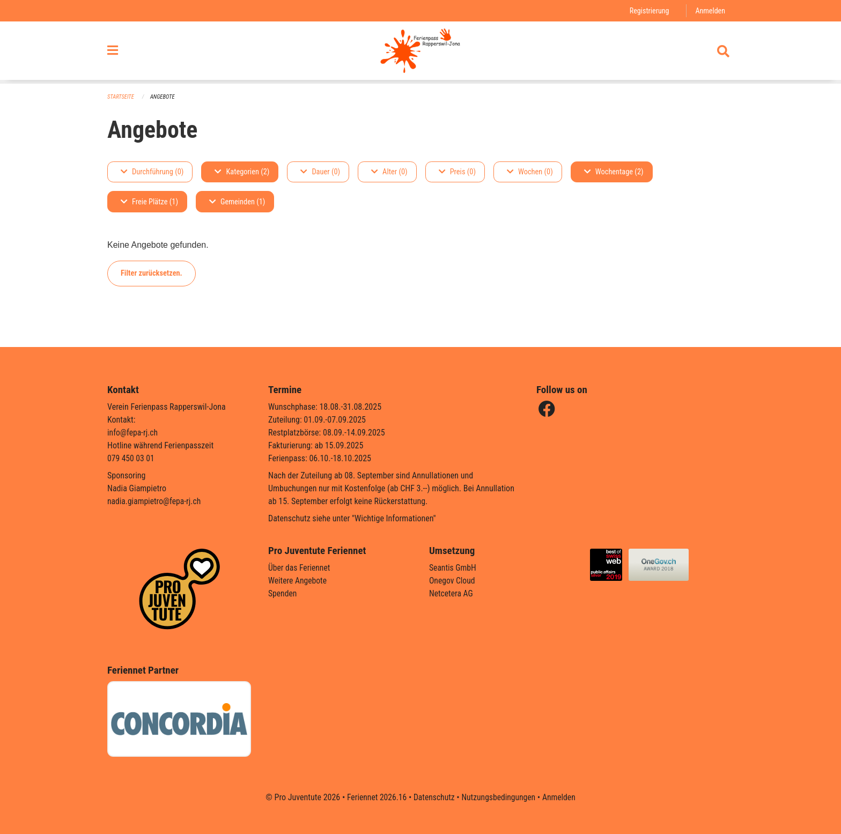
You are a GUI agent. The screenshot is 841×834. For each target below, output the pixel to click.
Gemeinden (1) (237, 201)
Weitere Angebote (298, 580)
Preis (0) (457, 171)
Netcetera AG (451, 593)
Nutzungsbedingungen (499, 797)
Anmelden (710, 10)
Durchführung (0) (152, 171)
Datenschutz (433, 797)
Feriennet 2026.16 (374, 797)
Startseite (121, 96)
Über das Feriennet (299, 568)
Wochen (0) (530, 171)
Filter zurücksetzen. (151, 273)
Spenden (283, 593)
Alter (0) (389, 171)
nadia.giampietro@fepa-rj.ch (155, 501)
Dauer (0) (320, 171)
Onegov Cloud (452, 580)
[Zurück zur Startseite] (420, 52)
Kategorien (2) (242, 171)
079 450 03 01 (131, 458)
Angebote (163, 96)
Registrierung (648, 10)
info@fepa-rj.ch (133, 432)
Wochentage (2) (614, 171)
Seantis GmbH (453, 568)
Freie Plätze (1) (149, 201)
